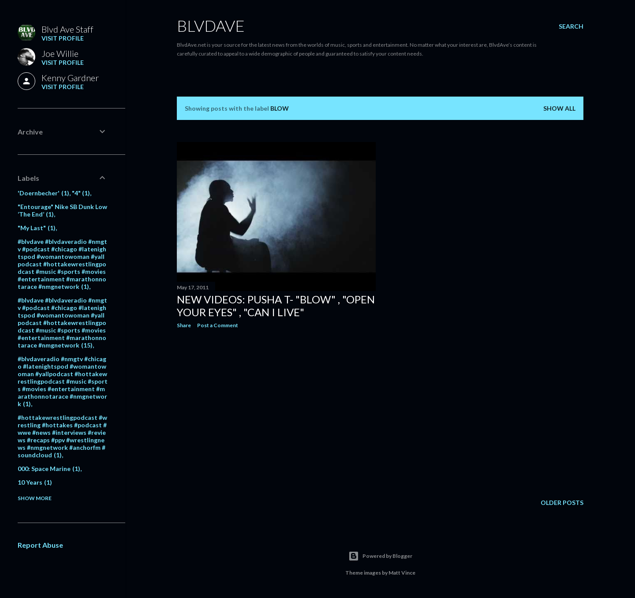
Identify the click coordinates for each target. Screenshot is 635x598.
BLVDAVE (211, 25)
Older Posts (562, 502)
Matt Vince (401, 572)
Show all (559, 108)
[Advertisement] (276, 412)
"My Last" (37, 228)
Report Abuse (40, 545)
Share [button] (184, 325)
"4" (81, 193)
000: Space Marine (49, 468)
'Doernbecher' (43, 193)
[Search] (571, 26)
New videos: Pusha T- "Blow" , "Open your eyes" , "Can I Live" (276, 305)
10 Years (35, 482)
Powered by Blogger (380, 556)
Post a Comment (217, 325)
